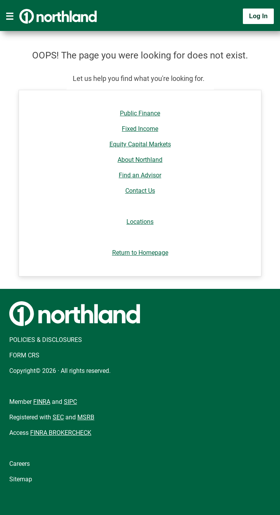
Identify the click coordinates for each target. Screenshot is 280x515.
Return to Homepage (140, 252)
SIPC (70, 401)
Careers (19, 463)
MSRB (85, 417)
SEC (58, 417)
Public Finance (140, 113)
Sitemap (20, 479)
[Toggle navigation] (9, 16)
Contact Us (140, 190)
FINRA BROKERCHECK (60, 432)
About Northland (140, 159)
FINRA (41, 401)
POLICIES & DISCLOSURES (45, 339)
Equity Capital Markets (140, 144)
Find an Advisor (140, 175)
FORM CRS (24, 355)
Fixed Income (140, 128)
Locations (140, 221)
